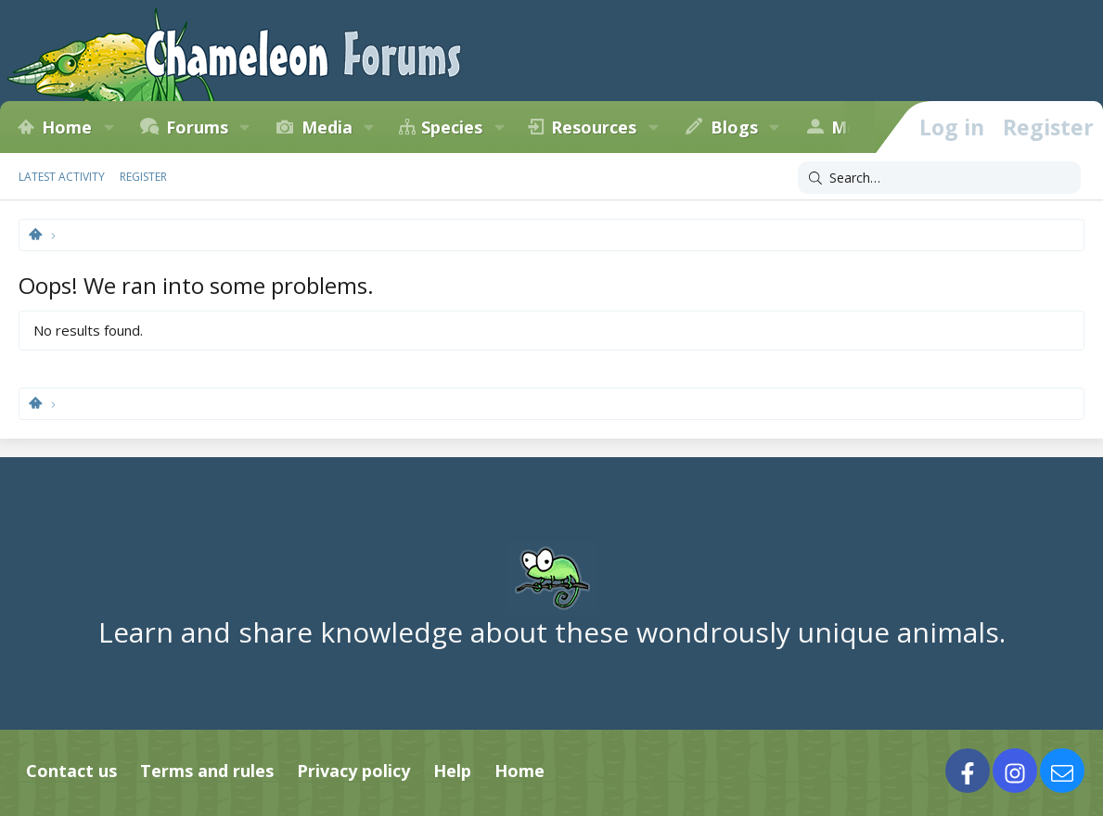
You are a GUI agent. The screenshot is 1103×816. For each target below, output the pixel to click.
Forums (197, 127)
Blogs (734, 127)
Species (451, 127)
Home (67, 127)
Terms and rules (207, 770)
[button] (108, 127)
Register (143, 177)
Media (327, 127)
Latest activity (62, 177)
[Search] (939, 178)
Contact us (71, 770)
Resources (593, 127)
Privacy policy (353, 770)
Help (452, 770)
